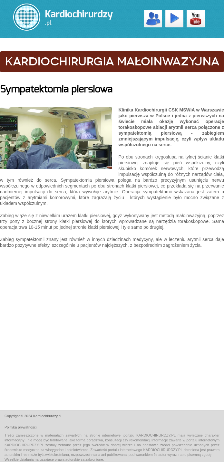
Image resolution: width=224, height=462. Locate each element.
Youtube (196, 18)
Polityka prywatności (21, 427)
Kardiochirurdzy (153, 18)
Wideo (174, 18)
